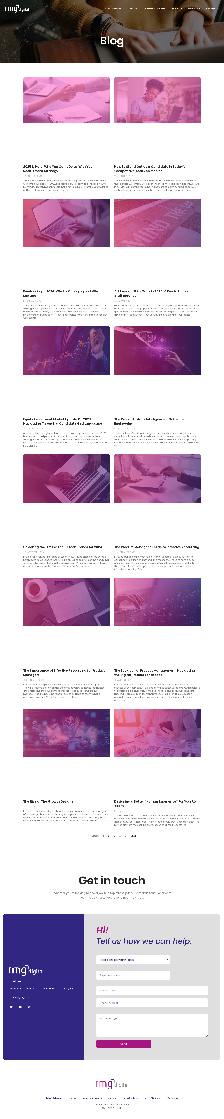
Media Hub (194, 8)
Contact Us (212, 8)
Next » (134, 836)
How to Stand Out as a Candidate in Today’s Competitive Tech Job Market (149, 168)
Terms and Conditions (105, 1104)
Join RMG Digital (153, 1097)
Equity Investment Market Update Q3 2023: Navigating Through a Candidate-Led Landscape (62, 421)
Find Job (132, 8)
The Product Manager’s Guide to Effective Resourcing (156, 547)
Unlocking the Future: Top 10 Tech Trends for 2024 (62, 547)
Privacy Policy (123, 1104)
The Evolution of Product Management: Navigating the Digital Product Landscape (154, 672)
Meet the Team (131, 1097)
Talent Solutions (112, 8)
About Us (176, 8)
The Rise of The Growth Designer (49, 801)
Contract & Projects (154, 8)
